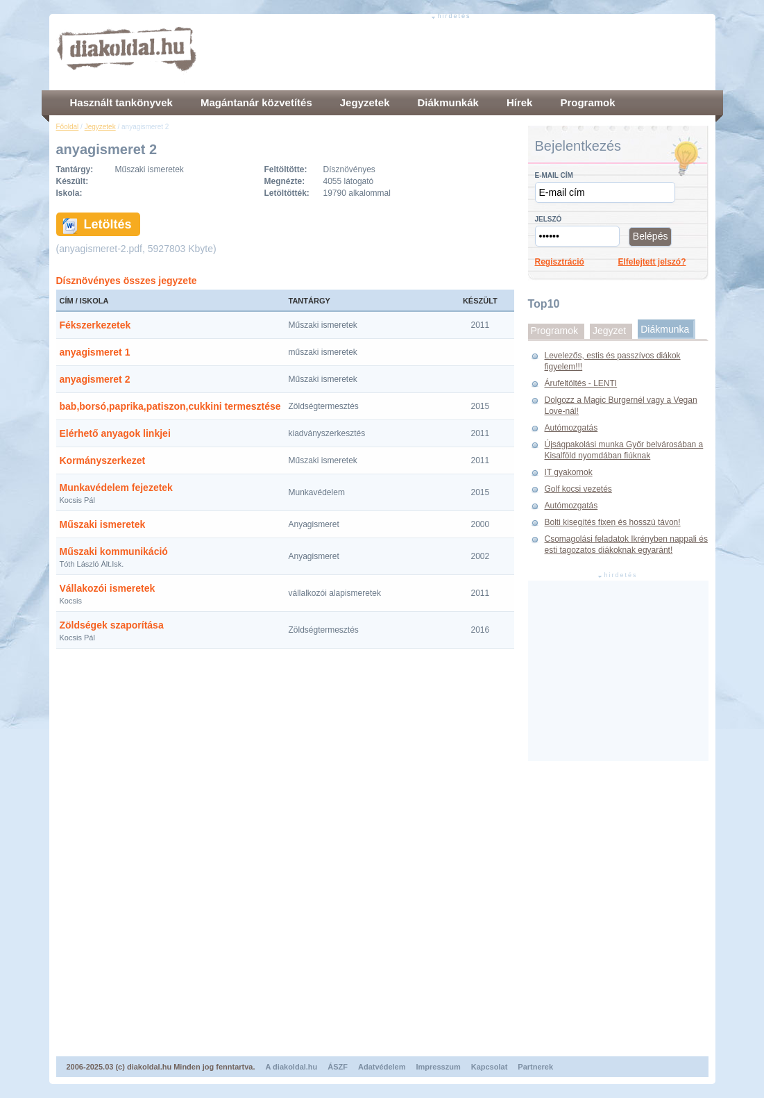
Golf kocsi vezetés (578, 489)
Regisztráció (559, 262)
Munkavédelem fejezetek (116, 487)
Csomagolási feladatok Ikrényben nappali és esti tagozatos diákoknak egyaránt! (626, 544)
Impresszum (438, 1067)
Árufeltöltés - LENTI (581, 383)
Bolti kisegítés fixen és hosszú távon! (613, 522)
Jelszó (548, 219)
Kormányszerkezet (103, 460)
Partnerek (535, 1067)
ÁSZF (338, 1067)
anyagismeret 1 (95, 352)
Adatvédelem (381, 1067)
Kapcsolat (489, 1067)
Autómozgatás (571, 428)
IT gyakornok (569, 472)
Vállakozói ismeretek (107, 588)
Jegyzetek (100, 127)
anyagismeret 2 (95, 379)
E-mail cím (554, 175)
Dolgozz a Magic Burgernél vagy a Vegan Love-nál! (621, 405)
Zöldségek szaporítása (112, 625)
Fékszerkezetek (95, 325)
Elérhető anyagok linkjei (115, 433)
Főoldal (67, 127)
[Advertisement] (455, 52)
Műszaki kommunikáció (114, 551)
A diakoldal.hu (292, 1067)
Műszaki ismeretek (103, 524)
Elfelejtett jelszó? (652, 262)
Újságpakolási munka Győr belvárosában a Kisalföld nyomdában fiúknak (624, 450)
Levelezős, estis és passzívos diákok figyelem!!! (613, 361)
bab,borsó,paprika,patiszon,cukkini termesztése (170, 406)
